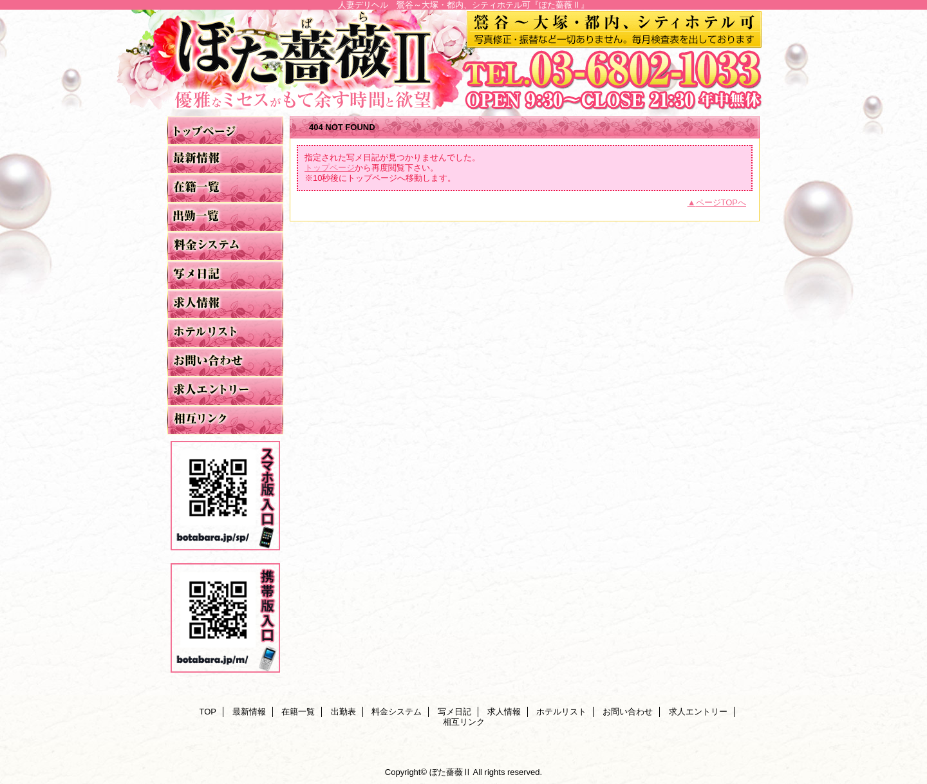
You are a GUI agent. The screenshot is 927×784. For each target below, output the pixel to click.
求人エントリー (225, 391)
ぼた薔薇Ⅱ (463, 59)
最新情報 (225, 159)
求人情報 (225, 304)
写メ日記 (225, 275)
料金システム (225, 246)
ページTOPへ (721, 202)
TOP (225, 130)
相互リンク (225, 420)
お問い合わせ (225, 362)
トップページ (329, 168)
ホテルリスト (225, 333)
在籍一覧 (225, 188)
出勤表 (225, 217)
